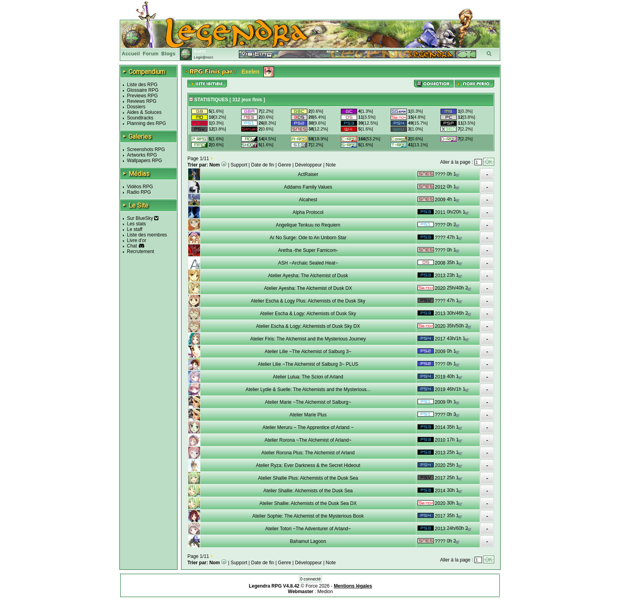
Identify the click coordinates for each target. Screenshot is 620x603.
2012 (440, 187)
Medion (325, 591)
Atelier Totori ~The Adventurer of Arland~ (308, 528)
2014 (440, 427)
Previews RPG (142, 95)
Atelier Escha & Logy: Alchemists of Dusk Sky (308, 313)
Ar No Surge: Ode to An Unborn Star (308, 237)
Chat (132, 246)
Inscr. (209, 57)
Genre (284, 165)
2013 (440, 275)
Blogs (168, 54)
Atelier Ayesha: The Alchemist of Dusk (308, 275)
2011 (440, 212)
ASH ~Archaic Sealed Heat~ (308, 263)
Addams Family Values (308, 187)
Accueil (131, 54)
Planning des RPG (146, 123)
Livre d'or (136, 240)
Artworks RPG (142, 155)
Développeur (308, 165)
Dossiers (136, 107)
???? (440, 174)
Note (331, 165)
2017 (440, 339)
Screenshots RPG (146, 149)
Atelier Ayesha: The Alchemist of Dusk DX (308, 288)
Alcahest (308, 199)
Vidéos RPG (140, 186)
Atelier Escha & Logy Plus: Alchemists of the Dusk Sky (308, 301)
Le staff (134, 229)
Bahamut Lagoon (308, 541)
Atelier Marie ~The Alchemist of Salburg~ (308, 402)
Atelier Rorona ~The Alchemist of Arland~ (308, 440)
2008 (440, 263)
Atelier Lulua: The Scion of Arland (308, 377)
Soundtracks (140, 118)
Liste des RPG (142, 84)
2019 (440, 377)
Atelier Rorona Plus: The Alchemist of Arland (308, 453)
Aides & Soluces (144, 112)
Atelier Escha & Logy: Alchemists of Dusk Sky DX (308, 326)
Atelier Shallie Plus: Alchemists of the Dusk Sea (308, 478)
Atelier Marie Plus (308, 415)
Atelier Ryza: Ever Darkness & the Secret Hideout (308, 465)
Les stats (136, 224)
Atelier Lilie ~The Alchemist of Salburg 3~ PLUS (308, 364)
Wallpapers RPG (144, 160)
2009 (440, 199)
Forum (151, 54)
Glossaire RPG (143, 90)
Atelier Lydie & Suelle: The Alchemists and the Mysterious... (308, 389)
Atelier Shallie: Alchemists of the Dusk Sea (308, 490)
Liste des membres (147, 235)
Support (239, 165)
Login (199, 57)
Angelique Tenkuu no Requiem (308, 225)
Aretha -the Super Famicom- (308, 250)
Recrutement (140, 251)
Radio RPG (139, 192)
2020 (440, 288)
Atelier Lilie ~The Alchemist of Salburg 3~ (308, 351)
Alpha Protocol (308, 212)
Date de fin (262, 165)
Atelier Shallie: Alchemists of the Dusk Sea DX (308, 503)
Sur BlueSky (143, 218)
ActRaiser (308, 174)
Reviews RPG (142, 101)
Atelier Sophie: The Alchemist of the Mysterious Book (308, 516)
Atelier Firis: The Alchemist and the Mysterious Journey (308, 339)
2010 (440, 440)
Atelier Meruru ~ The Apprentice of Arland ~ (308, 427)
